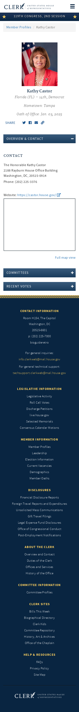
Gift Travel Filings (39, 516)
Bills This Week (39, 612)
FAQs (39, 662)
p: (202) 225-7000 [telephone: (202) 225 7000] (39, 336)
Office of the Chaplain (39, 643)
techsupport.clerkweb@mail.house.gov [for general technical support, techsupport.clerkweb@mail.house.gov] (39, 373)
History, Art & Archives (39, 637)
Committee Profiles (40, 592)
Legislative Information (39, 389)
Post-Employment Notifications (39, 535)
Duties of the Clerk (39, 561)
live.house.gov (39, 415)
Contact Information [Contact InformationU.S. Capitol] (39, 311)
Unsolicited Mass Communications (39, 510)
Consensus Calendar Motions (39, 428)
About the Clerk (39, 547)
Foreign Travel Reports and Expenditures (39, 504)
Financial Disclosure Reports (39, 498)
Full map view (65, 258)
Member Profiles (18, 27)
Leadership (39, 453)
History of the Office (39, 573)
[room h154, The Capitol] (39, 324)
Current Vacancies (39, 466)
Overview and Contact (39, 554)
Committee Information (39, 585)
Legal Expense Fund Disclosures (39, 523)
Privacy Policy (39, 668)
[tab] (39, 138)
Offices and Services (39, 567)
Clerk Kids (39, 624)
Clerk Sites (39, 604)
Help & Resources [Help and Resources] (40, 655)
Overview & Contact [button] (25, 139)
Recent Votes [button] (19, 286)
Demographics (39, 472)
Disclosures (39, 490)
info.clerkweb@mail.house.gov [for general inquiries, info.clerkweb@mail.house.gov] (39, 359)
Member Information (39, 439)
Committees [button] (18, 273)
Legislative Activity (39, 396)
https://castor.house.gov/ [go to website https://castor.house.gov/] (39, 195)
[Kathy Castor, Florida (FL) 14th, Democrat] (39, 103)
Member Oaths (39, 478)
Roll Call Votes (39, 403)
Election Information (39, 460)
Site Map (40, 675)
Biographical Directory (39, 618)
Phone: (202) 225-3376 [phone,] (20, 182)
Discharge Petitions (39, 409)
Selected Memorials (39, 422)
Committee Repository (39, 630)
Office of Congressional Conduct (40, 529)
